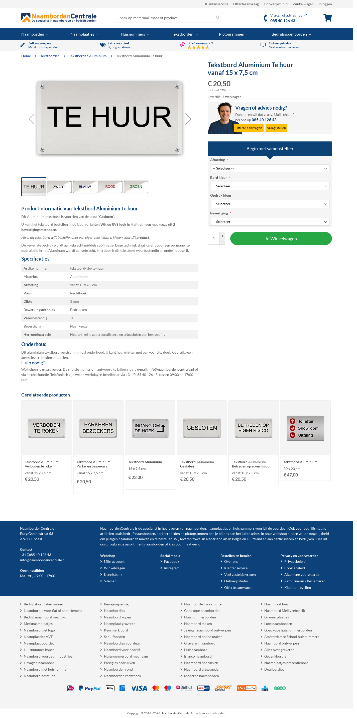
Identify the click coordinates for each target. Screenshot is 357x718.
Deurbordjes (274, 669)
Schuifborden (114, 636)
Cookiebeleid (294, 568)
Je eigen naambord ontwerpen (207, 630)
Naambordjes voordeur (122, 643)
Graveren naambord (199, 643)
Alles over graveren (279, 650)
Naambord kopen (117, 617)
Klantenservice (216, 4)
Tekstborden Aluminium (88, 56)
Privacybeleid (295, 561)
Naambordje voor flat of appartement (53, 610)
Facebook (171, 561)
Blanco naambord (198, 656)
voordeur (280, 528)
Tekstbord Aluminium (145, 462)
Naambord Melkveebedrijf (284, 610)
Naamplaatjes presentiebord (286, 663)
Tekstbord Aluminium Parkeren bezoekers (93, 464)
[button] (31, 119)
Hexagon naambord (39, 663)
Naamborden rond (118, 669)
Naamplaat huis (276, 604)
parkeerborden (168, 533)
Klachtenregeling (297, 587)
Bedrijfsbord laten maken (43, 604)
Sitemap (110, 581)
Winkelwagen (303, 4)
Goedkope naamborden (202, 610)
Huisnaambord (195, 650)
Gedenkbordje (275, 656)
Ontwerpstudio (276, 4)
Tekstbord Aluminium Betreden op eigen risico (251, 464)
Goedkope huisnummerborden (288, 630)
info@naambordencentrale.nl (43, 560)
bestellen (165, 539)
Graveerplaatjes (276, 617)
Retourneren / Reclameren (304, 581)
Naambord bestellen (39, 676)
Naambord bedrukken (201, 663)
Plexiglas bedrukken (119, 663)
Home (26, 56)
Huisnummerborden (200, 617)
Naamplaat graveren (120, 623)
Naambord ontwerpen (281, 643)
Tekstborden (50, 56)
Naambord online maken (203, 636)
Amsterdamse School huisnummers (291, 636)
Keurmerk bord (116, 630)
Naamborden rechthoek (122, 676)
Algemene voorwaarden (302, 574)
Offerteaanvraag (246, 4)
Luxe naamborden (278, 623)
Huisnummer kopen (39, 650)
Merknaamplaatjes (38, 623)
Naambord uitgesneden (202, 669)
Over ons (231, 561)
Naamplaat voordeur (40, 643)
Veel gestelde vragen (240, 574)
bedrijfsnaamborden (139, 533)
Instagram (172, 568)
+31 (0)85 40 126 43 (35, 554)
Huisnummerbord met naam (126, 656)
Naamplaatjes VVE (38, 636)
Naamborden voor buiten (203, 604)
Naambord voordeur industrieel (48, 656)
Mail (277, 114)
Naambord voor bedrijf (122, 650)
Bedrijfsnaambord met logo (45, 617)
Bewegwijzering (116, 604)
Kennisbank (113, 574)
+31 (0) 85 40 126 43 (142, 374)
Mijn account (114, 561)
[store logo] (58, 17)
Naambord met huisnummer (46, 669)
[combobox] (168, 18)
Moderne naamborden (201, 676)
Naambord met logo (39, 630)
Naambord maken (198, 623)
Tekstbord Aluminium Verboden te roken (42, 464)
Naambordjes (114, 610)
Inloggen (325, 4)
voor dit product (136, 237)
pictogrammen (196, 533)
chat (286, 114)
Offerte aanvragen (238, 587)
